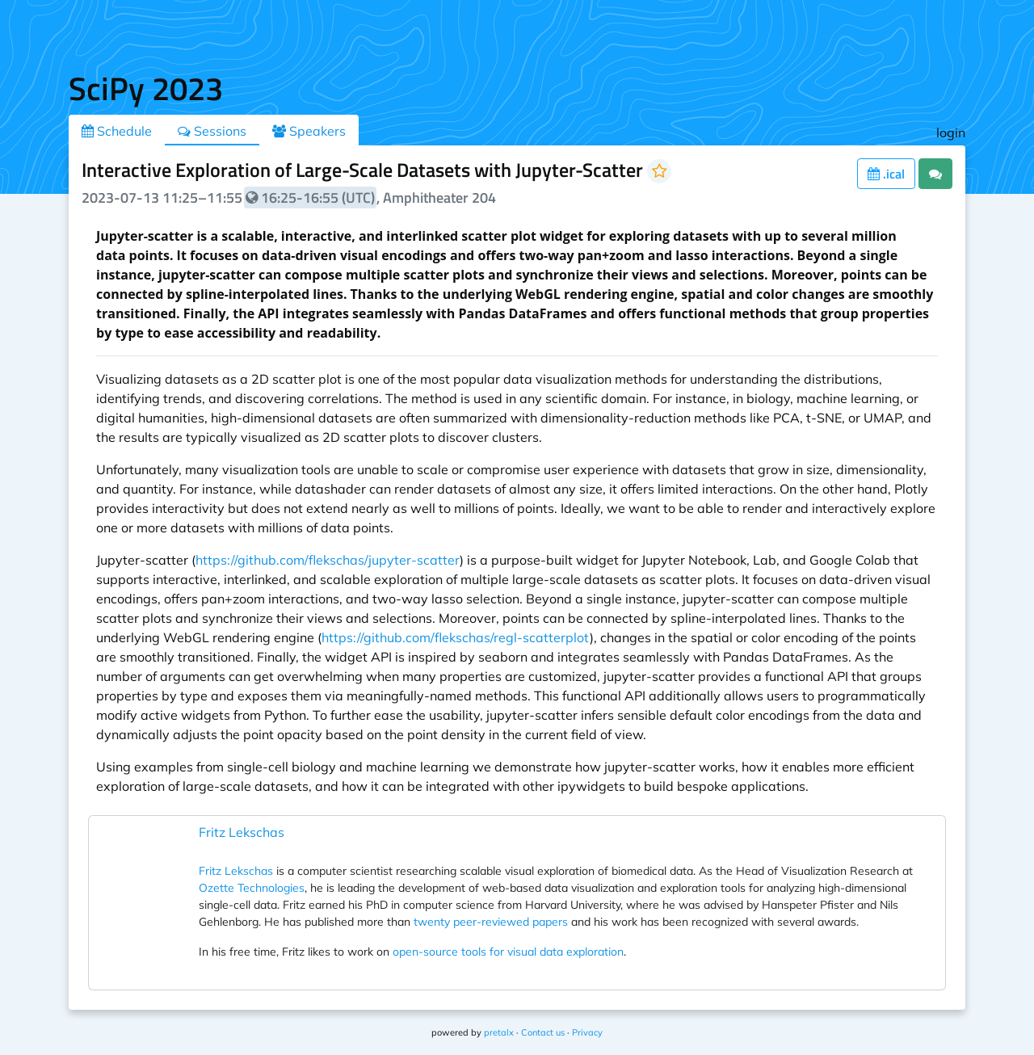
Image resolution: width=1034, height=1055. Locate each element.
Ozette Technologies (252, 888)
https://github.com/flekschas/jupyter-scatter (327, 560)
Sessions (212, 131)
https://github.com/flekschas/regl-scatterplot (456, 637)
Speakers (309, 131)
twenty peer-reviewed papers (491, 921)
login (950, 132)
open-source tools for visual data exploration (508, 951)
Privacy (587, 1032)
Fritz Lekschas (241, 832)
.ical (886, 173)
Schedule (117, 131)
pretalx (499, 1032)
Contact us (543, 1032)
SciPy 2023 (146, 88)
